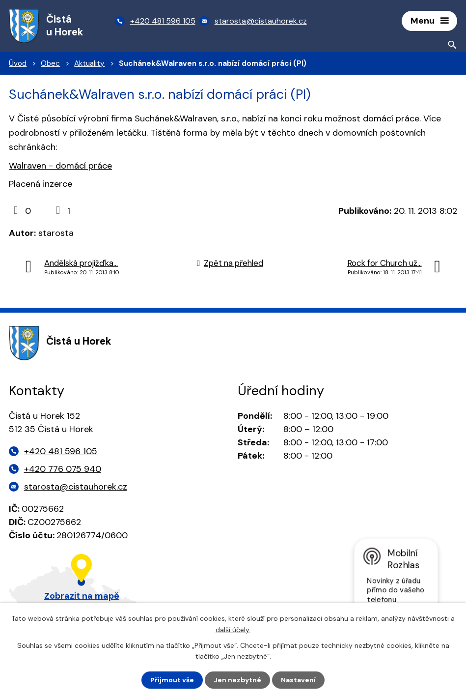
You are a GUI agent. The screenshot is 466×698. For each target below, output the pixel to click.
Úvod (18, 64)
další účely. (233, 629)
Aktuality (89, 64)
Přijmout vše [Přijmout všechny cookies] (172, 679)
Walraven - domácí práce (60, 166)
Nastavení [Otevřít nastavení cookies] (298, 679)
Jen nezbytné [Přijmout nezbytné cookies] (237, 679)
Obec (50, 64)
